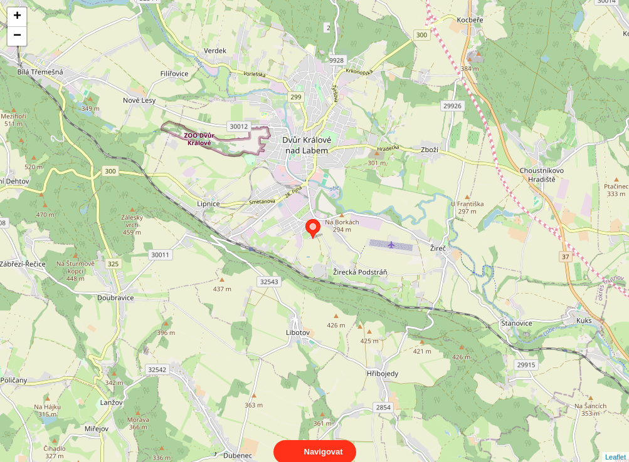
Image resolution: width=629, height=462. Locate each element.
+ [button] (17, 17)
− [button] (17, 36)
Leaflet (615, 445)
